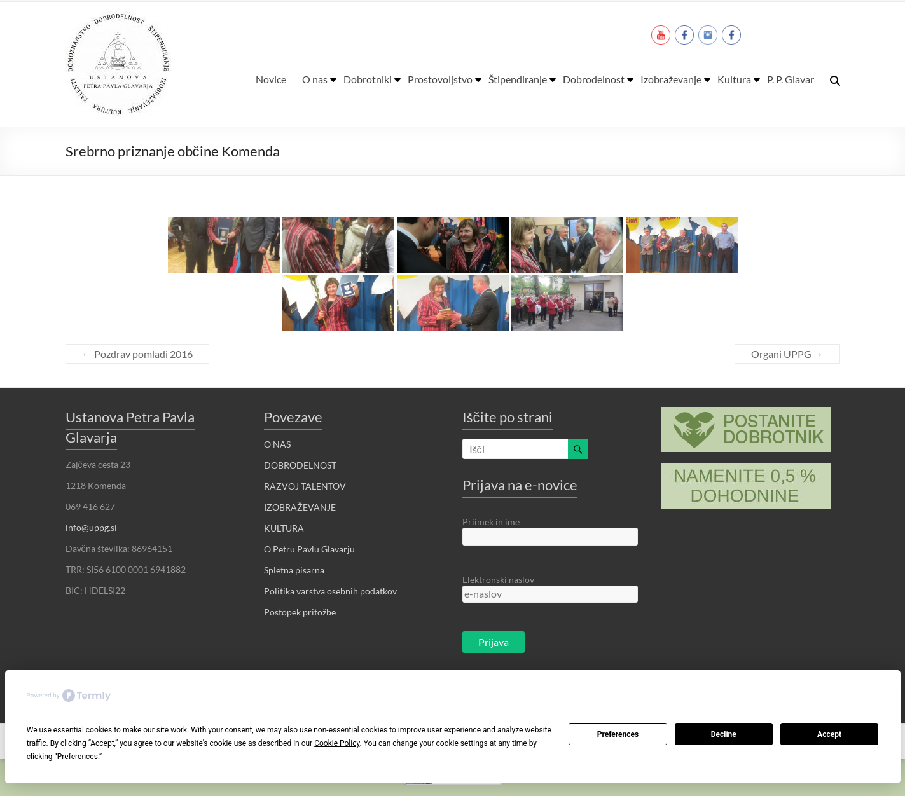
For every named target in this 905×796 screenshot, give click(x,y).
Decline (723, 734)
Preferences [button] (77, 756)
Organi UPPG (787, 354)
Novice (271, 79)
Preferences (618, 734)
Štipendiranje (517, 79)
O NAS (277, 444)
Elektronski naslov (498, 579)
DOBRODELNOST (300, 465)
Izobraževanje (670, 79)
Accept (829, 734)
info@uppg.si (91, 527)
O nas (315, 79)
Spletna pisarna (294, 570)
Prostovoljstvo (440, 79)
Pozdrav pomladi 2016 (137, 354)
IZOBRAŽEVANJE (300, 507)
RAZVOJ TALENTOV (305, 486)
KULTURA (284, 528)
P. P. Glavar (790, 79)
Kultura (734, 79)
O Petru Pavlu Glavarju (309, 549)
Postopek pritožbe (300, 612)
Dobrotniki (367, 79)
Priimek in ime (491, 521)
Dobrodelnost (594, 79)
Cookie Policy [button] (336, 743)
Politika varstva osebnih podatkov (330, 591)
